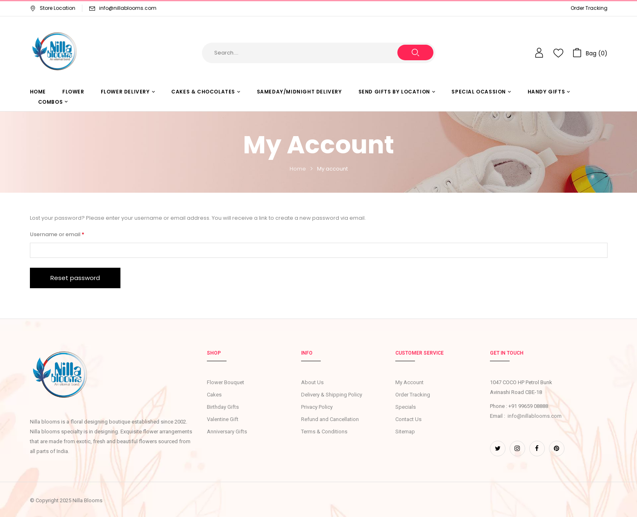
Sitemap (405, 431)
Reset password (75, 277)
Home (298, 169)
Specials (405, 407)
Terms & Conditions (324, 431)
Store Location (52, 8)
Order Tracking (589, 8)
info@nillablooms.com (127, 8)
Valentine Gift (222, 419)
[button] (590, 53)
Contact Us (408, 419)
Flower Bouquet (225, 382)
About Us (312, 382)
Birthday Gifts (223, 407)
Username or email (69, 234)
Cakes (214, 395)
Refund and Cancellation (330, 419)
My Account (409, 382)
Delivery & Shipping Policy (331, 395)
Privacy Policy (317, 407)
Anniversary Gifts (227, 431)
